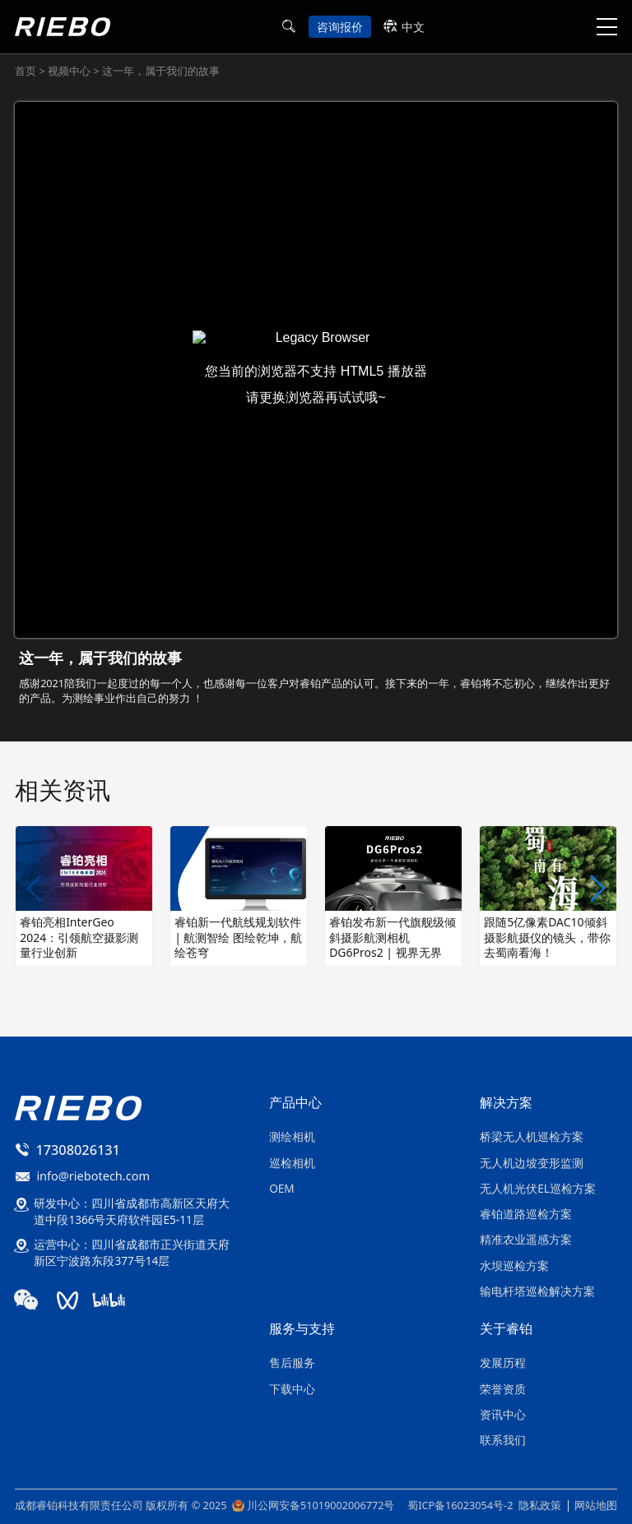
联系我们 (503, 1440)
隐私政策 (539, 1505)
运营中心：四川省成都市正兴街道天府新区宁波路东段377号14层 (132, 1252)
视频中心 (70, 70)
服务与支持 (302, 1329)
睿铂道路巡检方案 (526, 1214)
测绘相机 (292, 1136)
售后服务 (292, 1362)
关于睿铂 (506, 1329)
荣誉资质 (503, 1389)
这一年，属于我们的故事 (160, 70)
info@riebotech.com (93, 1175)
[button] (598, 889)
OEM (281, 1188)
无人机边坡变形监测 (531, 1163)
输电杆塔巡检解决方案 (537, 1291)
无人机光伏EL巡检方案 (538, 1188)
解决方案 (506, 1103)
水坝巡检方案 (514, 1265)
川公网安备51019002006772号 (320, 1505)
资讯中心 (503, 1414)
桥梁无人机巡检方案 (531, 1136)
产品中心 (295, 1103)
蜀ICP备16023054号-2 (460, 1505)
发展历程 (503, 1362)
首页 (27, 70)
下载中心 (292, 1389)
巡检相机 (292, 1163)
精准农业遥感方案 (526, 1239)
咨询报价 (340, 27)
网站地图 (595, 1505)
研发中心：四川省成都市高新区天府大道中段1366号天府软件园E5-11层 (132, 1211)
